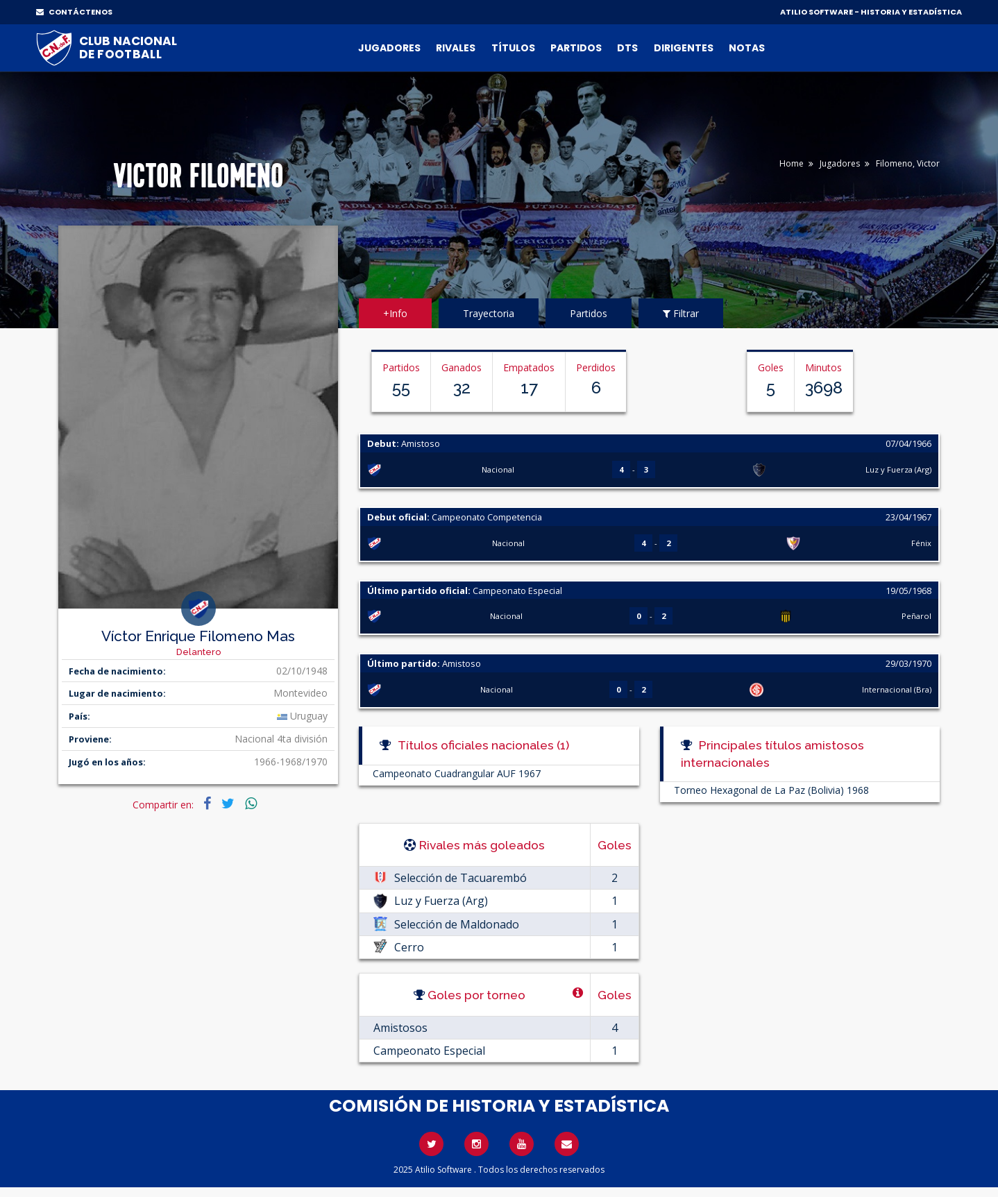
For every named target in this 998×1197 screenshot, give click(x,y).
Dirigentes (683, 48)
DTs (627, 48)
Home (791, 163)
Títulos (513, 48)
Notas (747, 48)
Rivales (455, 48)
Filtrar (681, 313)
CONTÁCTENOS (74, 11)
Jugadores (389, 48)
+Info (395, 313)
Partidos (576, 48)
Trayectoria (488, 313)
